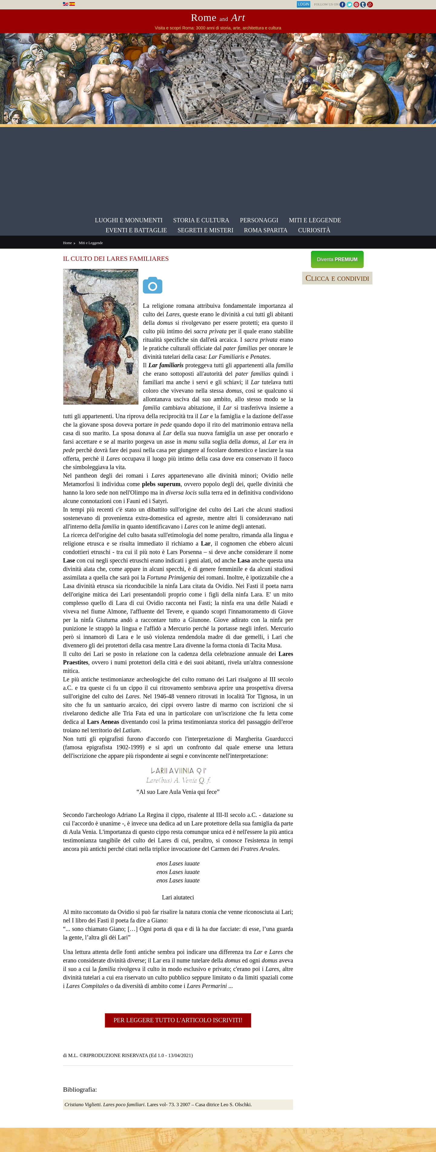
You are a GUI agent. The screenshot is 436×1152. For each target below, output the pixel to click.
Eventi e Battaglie (136, 230)
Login (301, 4)
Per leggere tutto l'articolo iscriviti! (178, 1045)
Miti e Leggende (315, 220)
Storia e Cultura (201, 220)
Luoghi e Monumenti (129, 220)
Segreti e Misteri (205, 230)
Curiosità (314, 230)
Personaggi (259, 220)
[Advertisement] (218, 169)
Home (69, 242)
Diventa (335, 258)
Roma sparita (266, 230)
